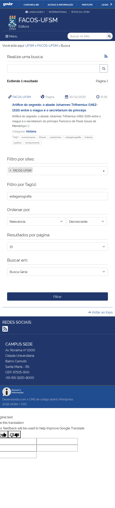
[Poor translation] (14, 434)
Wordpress (66, 399)
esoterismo (55, 137)
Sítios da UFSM (80, 11)
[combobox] (57, 170)
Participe (87, 4)
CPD (24, 404)
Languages (34, 11)
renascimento (32, 142)
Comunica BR (31, 4)
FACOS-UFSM (22, 97)
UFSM (14, 404)
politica (17, 142)
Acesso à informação (60, 4)
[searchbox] (34, 170)
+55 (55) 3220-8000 (19, 377)
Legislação (108, 4)
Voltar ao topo (100, 312)
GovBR (8, 4)
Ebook (42, 137)
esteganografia (73, 137)
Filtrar (57, 296)
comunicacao (28, 137)
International (58, 11)
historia (88, 137)
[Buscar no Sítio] (87, 36)
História (31, 131)
